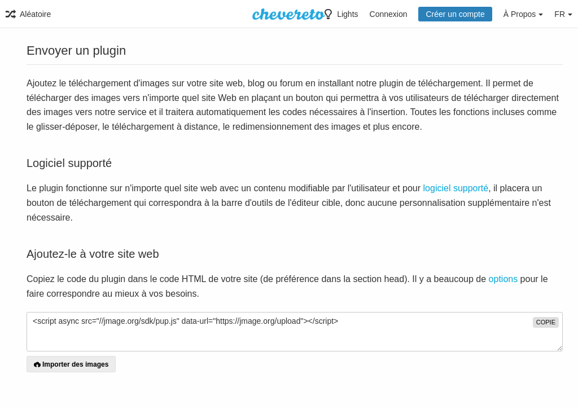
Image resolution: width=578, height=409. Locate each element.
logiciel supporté (456, 188)
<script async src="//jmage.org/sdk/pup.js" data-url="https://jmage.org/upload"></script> (295, 331)
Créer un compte (455, 14)
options (503, 279)
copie (545, 322)
